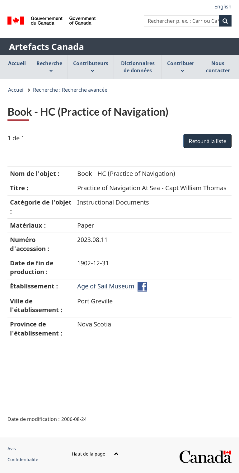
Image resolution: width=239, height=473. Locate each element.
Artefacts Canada (46, 46)
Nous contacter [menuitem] (218, 67)
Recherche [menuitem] (49, 66)
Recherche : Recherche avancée (70, 89)
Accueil (16, 89)
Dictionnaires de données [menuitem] (138, 67)
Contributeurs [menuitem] (90, 66)
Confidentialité (22, 459)
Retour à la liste (207, 141)
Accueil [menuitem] (17, 63)
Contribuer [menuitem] (180, 66)
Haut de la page (95, 454)
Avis (11, 448)
